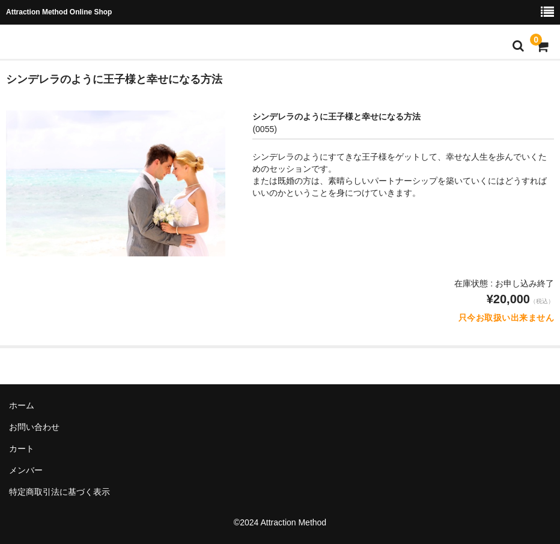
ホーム (21, 405)
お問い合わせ (34, 427)
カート (21, 448)
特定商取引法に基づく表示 (59, 492)
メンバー (26, 470)
